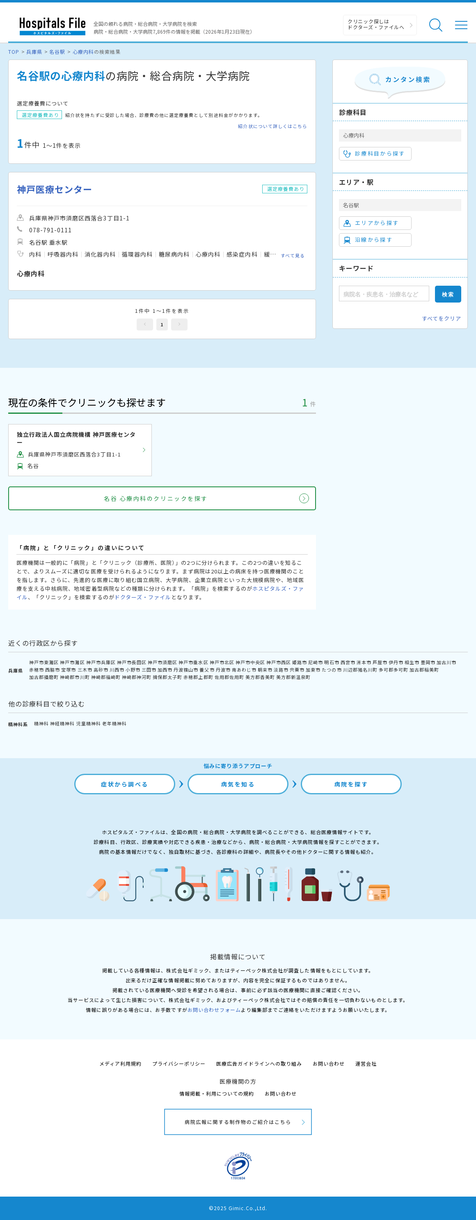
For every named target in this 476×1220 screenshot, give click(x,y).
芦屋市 (380, 662)
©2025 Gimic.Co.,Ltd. (238, 1207)
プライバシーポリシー (179, 1063)
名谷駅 (57, 51)
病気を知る (238, 784)
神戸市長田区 (131, 662)
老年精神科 (114, 723)
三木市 (85, 669)
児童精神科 (88, 723)
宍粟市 (297, 669)
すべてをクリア (441, 318)
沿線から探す (368, 240)
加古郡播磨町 (44, 677)
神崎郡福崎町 (106, 677)
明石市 (331, 662)
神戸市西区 (278, 662)
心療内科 (83, 51)
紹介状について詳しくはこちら (272, 126)
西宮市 (348, 662)
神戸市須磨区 (162, 662)
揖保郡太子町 (167, 677)
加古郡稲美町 (424, 669)
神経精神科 (62, 723)
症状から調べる (125, 784)
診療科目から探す (374, 153)
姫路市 (299, 662)
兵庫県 (34, 51)
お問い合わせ (329, 1063)
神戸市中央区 (250, 662)
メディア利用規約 (120, 1063)
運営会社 (366, 1063)
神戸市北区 (222, 662)
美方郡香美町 (260, 677)
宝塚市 (68, 669)
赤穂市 (36, 669)
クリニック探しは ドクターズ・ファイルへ (376, 24)
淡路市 (281, 669)
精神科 (41, 723)
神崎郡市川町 (74, 677)
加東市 (313, 669)
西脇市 (52, 669)
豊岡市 (428, 662)
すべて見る (293, 255)
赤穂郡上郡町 (198, 677)
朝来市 (265, 669)
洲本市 (364, 662)
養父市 (206, 669)
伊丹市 (396, 662)
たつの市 (331, 669)
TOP (13, 51)
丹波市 (223, 669)
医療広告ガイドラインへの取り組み (259, 1063)
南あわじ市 (244, 669)
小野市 (133, 669)
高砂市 (101, 669)
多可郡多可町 (393, 669)
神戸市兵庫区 (101, 662)
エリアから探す (371, 223)
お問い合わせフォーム (214, 1009)
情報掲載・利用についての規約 (216, 1093)
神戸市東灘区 (44, 662)
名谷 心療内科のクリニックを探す (156, 498)
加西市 (165, 669)
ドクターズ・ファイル (142, 597)
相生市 (412, 662)
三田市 (149, 669)
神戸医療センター (54, 189)
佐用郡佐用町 (229, 677)
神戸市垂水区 (193, 662)
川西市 (117, 669)
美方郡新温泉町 (293, 677)
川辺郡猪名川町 (360, 669)
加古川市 (446, 662)
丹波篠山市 (186, 669)
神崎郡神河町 (136, 677)
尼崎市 (315, 662)
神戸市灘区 (72, 662)
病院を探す (351, 784)
